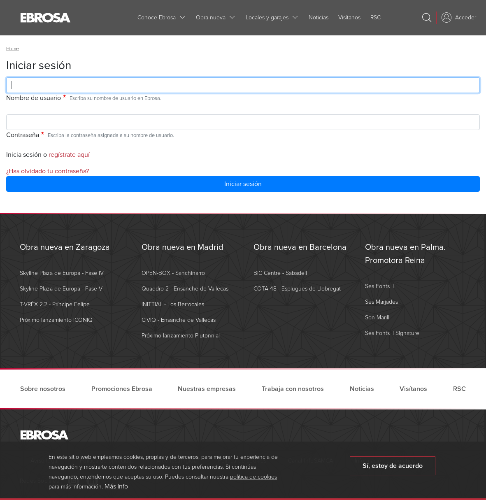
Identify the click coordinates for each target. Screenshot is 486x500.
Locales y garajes (267, 17)
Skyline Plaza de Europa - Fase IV (62, 273)
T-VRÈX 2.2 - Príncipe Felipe (55, 304)
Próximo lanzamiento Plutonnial (181, 335)
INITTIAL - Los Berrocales (173, 304)
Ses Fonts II (379, 286)
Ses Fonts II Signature (392, 333)
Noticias (318, 17)
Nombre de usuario (33, 98)
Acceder (465, 17)
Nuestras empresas (207, 389)
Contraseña (22, 135)
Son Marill (377, 317)
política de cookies (253, 480)
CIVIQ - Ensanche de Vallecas (179, 319)
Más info (116, 490)
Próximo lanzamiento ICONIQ (56, 319)
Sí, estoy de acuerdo (393, 470)
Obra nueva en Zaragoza (65, 247)
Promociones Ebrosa (121, 389)
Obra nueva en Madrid (182, 247)
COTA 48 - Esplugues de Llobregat (297, 288)
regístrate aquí (69, 155)
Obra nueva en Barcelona (299, 247)
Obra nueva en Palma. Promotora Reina (405, 253)
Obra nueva (211, 17)
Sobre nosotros (42, 389)
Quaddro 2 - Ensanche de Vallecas (185, 288)
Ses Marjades (381, 301)
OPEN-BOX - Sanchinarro (173, 273)
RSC (375, 17)
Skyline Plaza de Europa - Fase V (61, 288)
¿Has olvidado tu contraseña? (47, 171)
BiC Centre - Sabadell (280, 273)
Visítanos (349, 17)
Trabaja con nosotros (293, 389)
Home (12, 49)
